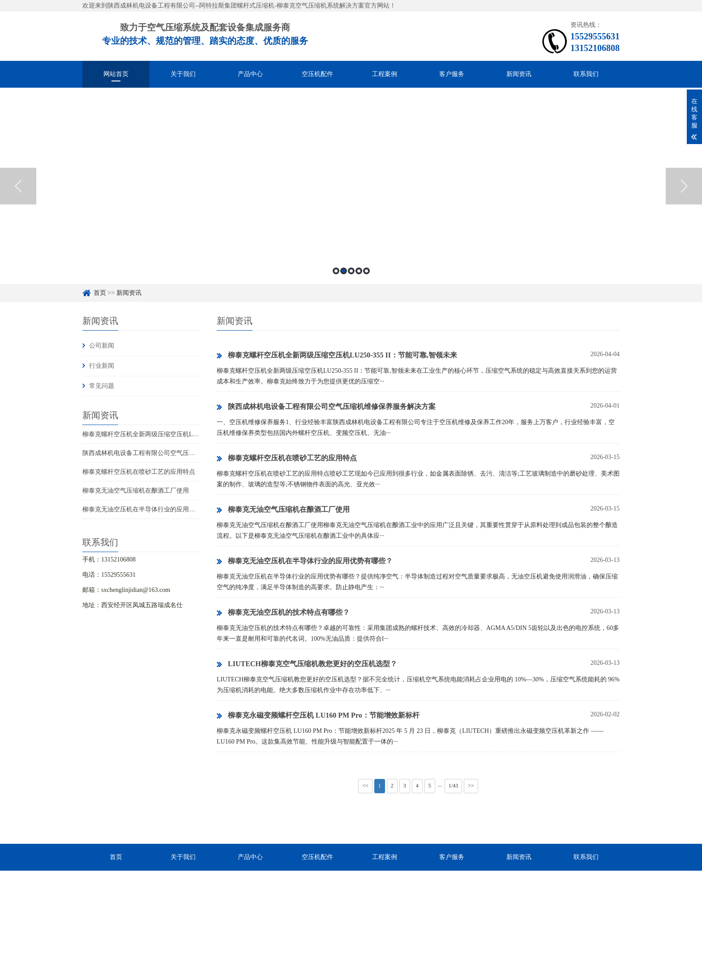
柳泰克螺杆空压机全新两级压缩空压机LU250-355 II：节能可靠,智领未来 (182, 434)
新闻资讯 (518, 74)
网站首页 (115, 74)
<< (365, 786)
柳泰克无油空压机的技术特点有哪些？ (283, 612)
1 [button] (336, 270)
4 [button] (358, 270)
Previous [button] (18, 186)
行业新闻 (101, 365)
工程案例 (384, 74)
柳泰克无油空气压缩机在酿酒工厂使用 (135, 490)
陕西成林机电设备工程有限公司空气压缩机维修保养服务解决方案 (173, 453)
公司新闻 (101, 345)
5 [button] (366, 270)
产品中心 (250, 74)
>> (471, 786)
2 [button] (343, 270)
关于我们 (183, 74)
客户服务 (451, 74)
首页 (100, 292)
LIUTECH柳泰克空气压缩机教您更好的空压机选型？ (307, 664)
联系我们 (586, 74)
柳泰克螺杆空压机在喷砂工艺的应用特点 (138, 471)
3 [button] (351, 270)
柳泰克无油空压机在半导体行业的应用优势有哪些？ (154, 509)
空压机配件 (317, 74)
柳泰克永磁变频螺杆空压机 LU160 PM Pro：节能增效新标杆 (318, 715)
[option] (351, 186)
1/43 (453, 786)
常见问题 (101, 386)
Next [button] (684, 186)
